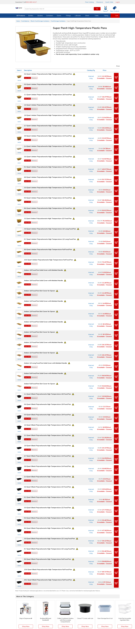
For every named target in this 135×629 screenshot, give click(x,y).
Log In (118, 2)
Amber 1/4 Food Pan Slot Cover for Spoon (39, 292)
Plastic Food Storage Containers (40, 21)
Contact (54, 596)
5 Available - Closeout (104, 78)
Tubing (106, 15)
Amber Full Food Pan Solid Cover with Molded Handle (43, 348)
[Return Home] (26, 9)
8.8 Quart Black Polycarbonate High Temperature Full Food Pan (47, 519)
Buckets (40, 15)
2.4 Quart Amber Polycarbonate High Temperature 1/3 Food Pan (48, 140)
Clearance (99, 2)
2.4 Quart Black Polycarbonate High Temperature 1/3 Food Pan (47, 443)
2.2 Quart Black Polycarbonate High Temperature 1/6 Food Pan (47, 405)
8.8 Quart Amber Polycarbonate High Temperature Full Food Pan (48, 235)
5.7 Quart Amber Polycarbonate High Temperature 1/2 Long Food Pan (50, 225)
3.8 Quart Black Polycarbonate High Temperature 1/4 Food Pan (47, 434)
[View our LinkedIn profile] (73, 617)
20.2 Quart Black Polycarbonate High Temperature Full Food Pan (48, 538)
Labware (78, 15)
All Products (20, 15)
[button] (116, 77)
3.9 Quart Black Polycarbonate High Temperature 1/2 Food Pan (47, 471)
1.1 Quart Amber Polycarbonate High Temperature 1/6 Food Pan (48, 93)
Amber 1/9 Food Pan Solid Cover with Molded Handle (43, 254)
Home (18, 21)
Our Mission (92, 599)
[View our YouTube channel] (69, 617)
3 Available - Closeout (104, 135)
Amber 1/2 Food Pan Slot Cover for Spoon (39, 329)
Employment (55, 604)
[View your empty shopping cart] (115, 15)
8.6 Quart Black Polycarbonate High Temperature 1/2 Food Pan (47, 490)
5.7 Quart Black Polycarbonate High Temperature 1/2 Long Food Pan (49, 509)
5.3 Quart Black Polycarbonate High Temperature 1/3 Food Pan (47, 462)
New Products (73, 604)
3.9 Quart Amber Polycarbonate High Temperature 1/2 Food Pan (48, 178)
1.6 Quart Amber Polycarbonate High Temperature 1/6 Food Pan (48, 102)
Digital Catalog (74, 596)
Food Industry (25, 21)
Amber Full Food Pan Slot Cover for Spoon (39, 358)
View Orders (38, 599)
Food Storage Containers (58, 21)
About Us (91, 596)
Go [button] (97, 9)
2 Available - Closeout (104, 362)
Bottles (30, 15)
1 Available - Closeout (104, 381)
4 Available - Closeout (104, 144)
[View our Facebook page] (57, 617)
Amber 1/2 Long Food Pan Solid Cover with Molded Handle (45, 339)
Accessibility (72, 621)
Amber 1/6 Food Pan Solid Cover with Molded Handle (43, 263)
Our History (92, 601)
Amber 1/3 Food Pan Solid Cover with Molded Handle (43, 301)
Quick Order (109, 2)
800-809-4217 (31, 2)
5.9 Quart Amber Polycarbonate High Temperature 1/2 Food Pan (48, 187)
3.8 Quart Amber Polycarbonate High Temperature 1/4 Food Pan (48, 131)
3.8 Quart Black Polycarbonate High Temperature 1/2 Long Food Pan (49, 500)
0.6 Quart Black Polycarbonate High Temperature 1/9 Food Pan (47, 377)
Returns (54, 607)
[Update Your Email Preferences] (78, 617)
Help (53, 599)
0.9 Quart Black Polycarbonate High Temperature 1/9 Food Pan (47, 386)
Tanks (97, 15)
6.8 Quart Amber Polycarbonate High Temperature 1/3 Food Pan (48, 169)
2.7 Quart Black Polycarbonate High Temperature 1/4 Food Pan (47, 424)
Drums (59, 15)
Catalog (89, 2)
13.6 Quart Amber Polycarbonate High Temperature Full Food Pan (48, 244)
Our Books (92, 604)
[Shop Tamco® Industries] (106, 9)
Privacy (61, 621)
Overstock (72, 610)
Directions (55, 601)
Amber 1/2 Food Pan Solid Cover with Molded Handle (43, 320)
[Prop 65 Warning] (74, 74)
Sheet (87, 15)
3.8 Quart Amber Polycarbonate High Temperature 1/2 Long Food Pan (50, 216)
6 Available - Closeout (104, 87)
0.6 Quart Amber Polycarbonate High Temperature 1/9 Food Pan (48, 74)
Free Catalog (75, 599)
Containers (49, 15)
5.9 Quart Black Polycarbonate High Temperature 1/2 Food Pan (47, 481)
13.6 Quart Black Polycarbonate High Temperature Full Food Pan (48, 528)
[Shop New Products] (114, 9)
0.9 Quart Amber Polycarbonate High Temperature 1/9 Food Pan (48, 83)
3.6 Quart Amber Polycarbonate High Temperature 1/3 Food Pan (48, 150)
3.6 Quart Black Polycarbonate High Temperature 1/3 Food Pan (47, 452)
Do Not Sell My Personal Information (67, 624)
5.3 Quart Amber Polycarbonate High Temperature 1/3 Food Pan (48, 159)
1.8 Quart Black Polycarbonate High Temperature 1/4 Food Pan (47, 415)
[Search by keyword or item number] (66, 8)
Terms (66, 621)
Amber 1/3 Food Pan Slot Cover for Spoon (39, 310)
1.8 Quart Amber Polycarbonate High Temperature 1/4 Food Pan (48, 112)
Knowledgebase (74, 601)
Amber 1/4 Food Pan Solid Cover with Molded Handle (43, 282)
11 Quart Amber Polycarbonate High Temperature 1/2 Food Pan (48, 206)
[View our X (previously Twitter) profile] (61, 617)
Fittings (68, 15)
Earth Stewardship (94, 607)
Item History (36, 601)
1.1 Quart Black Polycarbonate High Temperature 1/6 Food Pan (47, 367)
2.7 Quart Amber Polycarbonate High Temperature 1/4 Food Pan (48, 121)
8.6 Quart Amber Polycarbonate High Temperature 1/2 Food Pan (48, 197)
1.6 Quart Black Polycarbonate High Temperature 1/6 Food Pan (47, 396)
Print (117, 66)
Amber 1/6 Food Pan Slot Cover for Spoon (39, 273)
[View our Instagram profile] (65, 617)
